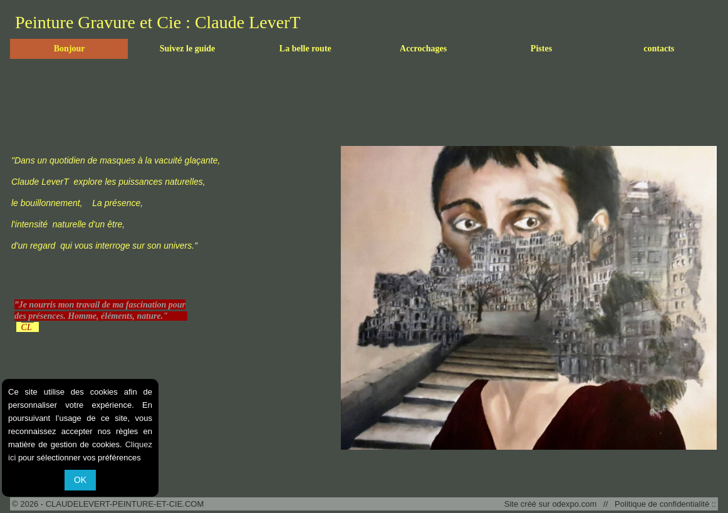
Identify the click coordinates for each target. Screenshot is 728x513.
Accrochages (423, 48)
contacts (658, 48)
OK (80, 480)
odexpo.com (576, 504)
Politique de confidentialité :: (663, 504)
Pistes (541, 48)
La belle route (305, 48)
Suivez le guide (188, 48)
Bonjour (69, 48)
